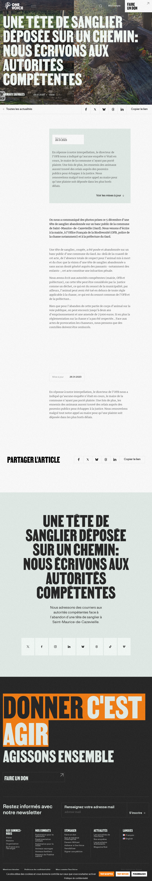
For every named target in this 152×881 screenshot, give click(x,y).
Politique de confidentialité (37, 870)
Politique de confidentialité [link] (76, 878)
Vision (9, 838)
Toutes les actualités (17, 109)
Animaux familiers (43, 852)
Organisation (12, 844)
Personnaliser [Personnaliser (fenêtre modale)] (139, 874)
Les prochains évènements (100, 843)
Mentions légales (11, 870)
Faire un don (70, 835)
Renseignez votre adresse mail (89, 807)
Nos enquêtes (100, 839)
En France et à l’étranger (12, 848)
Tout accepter (106, 874)
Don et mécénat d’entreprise (71, 839)
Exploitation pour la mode (44, 845)
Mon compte (114, 6)
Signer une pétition (73, 852)
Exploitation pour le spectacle (44, 835)
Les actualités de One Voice (102, 835)
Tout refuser (123, 874)
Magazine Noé (100, 847)
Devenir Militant (72, 842)
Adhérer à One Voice (74, 845)
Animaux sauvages (44, 849)
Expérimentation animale (43, 840)
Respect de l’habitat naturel (44, 855)
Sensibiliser (70, 849)
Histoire (10, 841)
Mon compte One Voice (66, 870)
